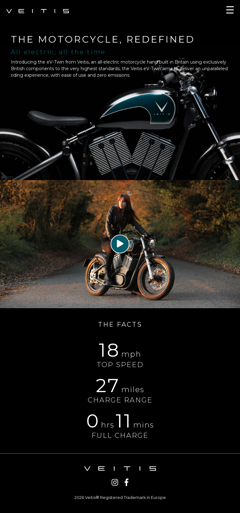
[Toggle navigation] (230, 11)
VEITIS (37, 11)
